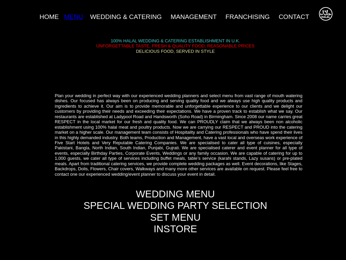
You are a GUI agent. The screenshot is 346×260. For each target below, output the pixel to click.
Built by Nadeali (73, 257)
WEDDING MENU (175, 194)
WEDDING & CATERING (126, 16)
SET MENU (175, 217)
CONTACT (294, 16)
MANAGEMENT (194, 16)
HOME (49, 16)
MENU (73, 16)
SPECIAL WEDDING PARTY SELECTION (175, 205)
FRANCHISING (247, 16)
